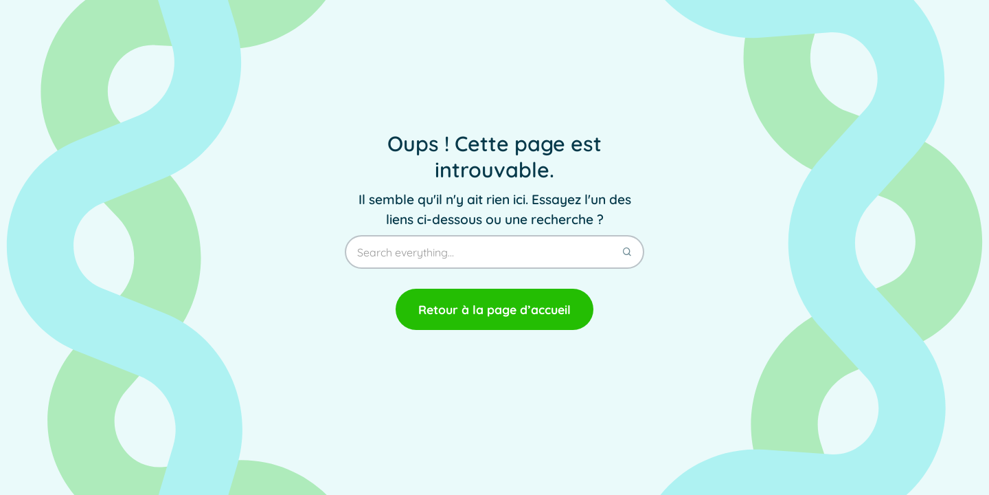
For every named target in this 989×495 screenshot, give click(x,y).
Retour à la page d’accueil (494, 309)
